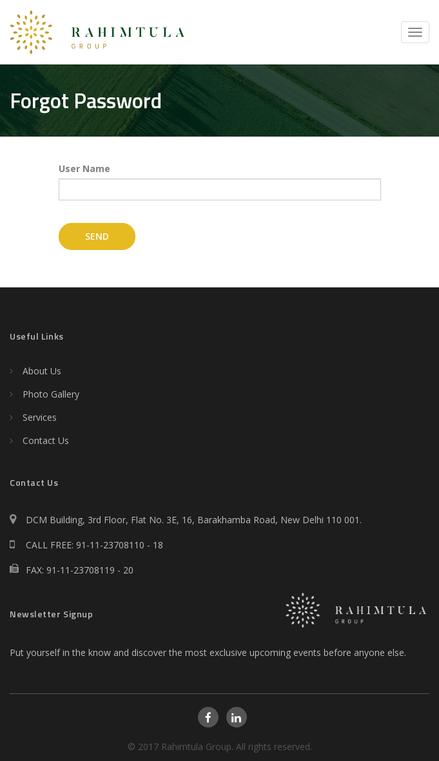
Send (97, 236)
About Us (42, 371)
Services (40, 417)
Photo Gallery (51, 394)
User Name (84, 168)
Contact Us (46, 440)
